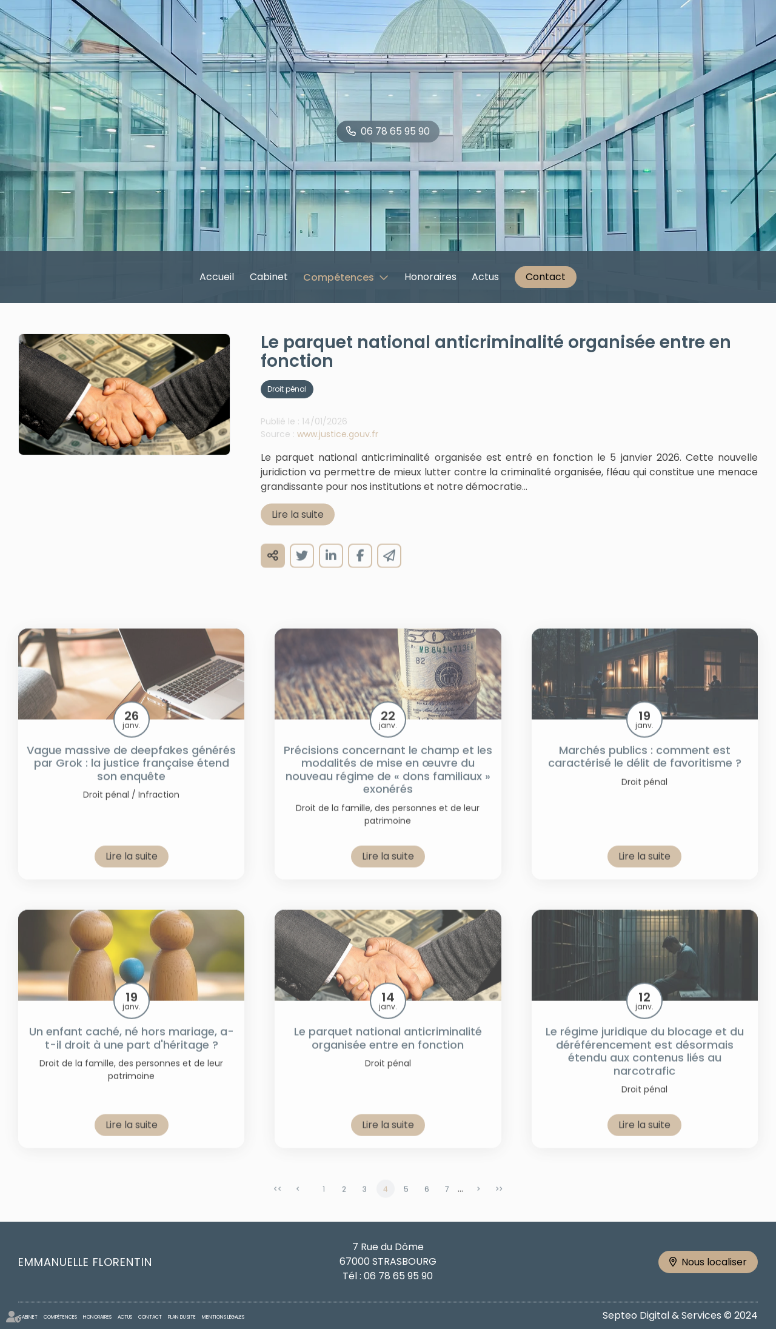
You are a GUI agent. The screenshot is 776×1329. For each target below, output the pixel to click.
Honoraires (430, 277)
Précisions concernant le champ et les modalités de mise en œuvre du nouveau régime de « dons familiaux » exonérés (388, 783)
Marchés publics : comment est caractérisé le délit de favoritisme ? (644, 770)
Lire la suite (298, 527)
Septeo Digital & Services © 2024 (680, 1315)
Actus (485, 277)
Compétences (338, 277)
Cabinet (269, 277)
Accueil (216, 277)
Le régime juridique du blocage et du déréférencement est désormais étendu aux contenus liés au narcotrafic (645, 1064)
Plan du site (182, 1317)
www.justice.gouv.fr (337, 447)
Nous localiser (714, 1262)
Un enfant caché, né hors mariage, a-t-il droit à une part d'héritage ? (131, 1051)
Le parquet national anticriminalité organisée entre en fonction (388, 1051)
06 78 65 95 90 (395, 131)
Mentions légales (223, 1317)
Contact (546, 277)
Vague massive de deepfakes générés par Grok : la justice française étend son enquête (131, 776)
